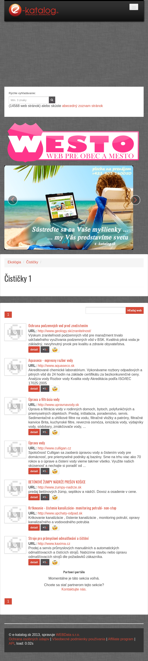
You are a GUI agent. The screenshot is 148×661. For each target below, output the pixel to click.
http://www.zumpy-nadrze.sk (59, 487)
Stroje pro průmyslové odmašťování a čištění (58, 538)
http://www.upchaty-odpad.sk (60, 513)
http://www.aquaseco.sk (56, 366)
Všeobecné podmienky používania (78, 639)
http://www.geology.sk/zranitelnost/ (64, 331)
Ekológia (14, 262)
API (11, 643)
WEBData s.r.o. (68, 635)
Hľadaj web (134, 310)
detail (34, 349)
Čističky (32, 262)
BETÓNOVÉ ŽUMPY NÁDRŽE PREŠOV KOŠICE (56, 482)
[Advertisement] (74, 54)
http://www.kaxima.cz (54, 543)
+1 (45, 349)
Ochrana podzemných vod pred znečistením (58, 325)
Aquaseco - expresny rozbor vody (50, 360)
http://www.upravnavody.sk (58, 405)
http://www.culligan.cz (54, 448)
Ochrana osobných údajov (29, 639)
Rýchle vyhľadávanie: (22, 93)
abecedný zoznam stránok (82, 106)
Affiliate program (120, 639)
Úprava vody (36, 442)
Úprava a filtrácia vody (43, 399)
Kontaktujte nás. (74, 589)
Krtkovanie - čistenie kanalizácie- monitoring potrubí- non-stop (72, 508)
